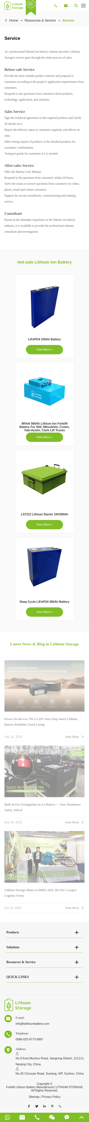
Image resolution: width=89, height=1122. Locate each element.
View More (75, 738)
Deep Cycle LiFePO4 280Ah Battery (44, 601)
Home (13, 20)
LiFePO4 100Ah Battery (44, 339)
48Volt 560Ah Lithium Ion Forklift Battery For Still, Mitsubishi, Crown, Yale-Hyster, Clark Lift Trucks (44, 427)
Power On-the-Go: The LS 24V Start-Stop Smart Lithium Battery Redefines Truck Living (40, 723)
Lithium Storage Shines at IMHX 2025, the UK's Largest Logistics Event (40, 894)
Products (12, 932)
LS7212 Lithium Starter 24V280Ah (44, 514)
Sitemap (34, 1096)
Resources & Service (40, 20)
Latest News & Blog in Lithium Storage (44, 644)
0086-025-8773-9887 (29, 1039)
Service (68, 20)
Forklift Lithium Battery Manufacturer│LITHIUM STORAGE (44, 1087)
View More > (44, 349)
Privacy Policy (51, 1096)
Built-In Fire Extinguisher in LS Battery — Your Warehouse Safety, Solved (42, 808)
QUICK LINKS (17, 977)
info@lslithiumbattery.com (32, 1023)
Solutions (12, 947)
